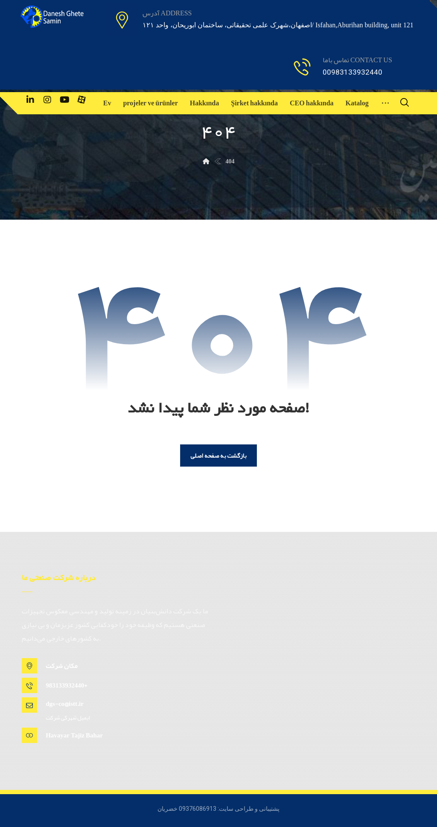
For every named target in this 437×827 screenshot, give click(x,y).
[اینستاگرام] (47, 99)
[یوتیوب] (64, 99)
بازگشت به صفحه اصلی (218, 455)
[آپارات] (81, 99)
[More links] (385, 103)
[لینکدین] (30, 99)
